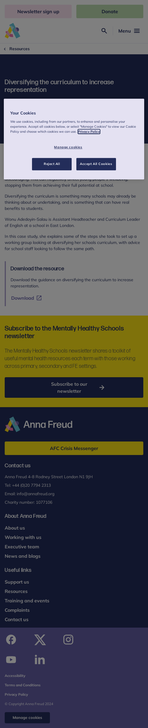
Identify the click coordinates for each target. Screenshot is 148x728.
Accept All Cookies (96, 164)
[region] (74, 139)
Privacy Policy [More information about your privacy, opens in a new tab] (89, 131)
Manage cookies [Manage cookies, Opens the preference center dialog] (68, 147)
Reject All (52, 164)
